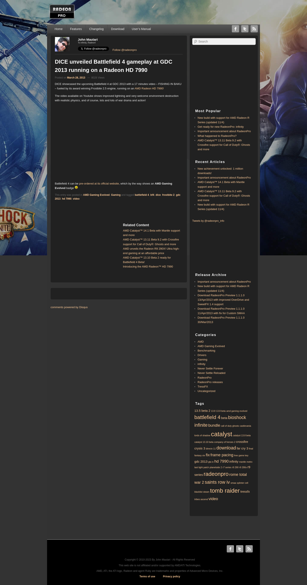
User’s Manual (141, 29)
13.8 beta (220, 411)
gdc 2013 (201, 461)
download (226, 448)
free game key (241, 455)
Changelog (96, 29)
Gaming (116, 194)
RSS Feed (254, 28)
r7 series (227, 467)
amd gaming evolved (236, 411)
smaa (233, 483)
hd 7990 (67, 198)
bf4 (152, 194)
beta (224, 418)
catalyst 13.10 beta (203, 442)
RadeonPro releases (210, 382)
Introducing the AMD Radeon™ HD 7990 (148, 266)
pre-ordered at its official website (99, 183)
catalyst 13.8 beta (242, 435)
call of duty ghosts (230, 426)
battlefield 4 (142, 194)
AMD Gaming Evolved (96, 194)
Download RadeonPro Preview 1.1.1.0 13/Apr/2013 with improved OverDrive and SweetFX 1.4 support (223, 300)
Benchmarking (206, 350)
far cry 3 (242, 448)
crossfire (242, 441)
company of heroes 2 (224, 442)
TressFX (203, 386)
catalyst (221, 434)
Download (117, 29)
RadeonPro (205, 377)
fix (208, 455)
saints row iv (217, 482)
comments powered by (69, 307)
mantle (242, 462)
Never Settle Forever (210, 368)
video (76, 198)
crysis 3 (199, 448)
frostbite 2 (168, 194)
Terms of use (147, 576)
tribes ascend (201, 499)
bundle (214, 425)
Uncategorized (206, 391)
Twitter (244, 28)
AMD (201, 341)
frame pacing (222, 455)
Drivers (202, 355)
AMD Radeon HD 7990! (149, 88)
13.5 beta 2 (202, 410)
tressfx (245, 491)
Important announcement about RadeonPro (224, 131)
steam (206, 492)
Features (76, 29)
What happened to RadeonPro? (217, 135)
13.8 (213, 411)
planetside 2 (216, 467)
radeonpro (216, 474)
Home (59, 29)
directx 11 (211, 448)
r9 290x (243, 467)
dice (158, 194)
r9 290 (235, 467)
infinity (201, 364)
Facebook (235, 28)
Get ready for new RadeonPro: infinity (221, 126)
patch (206, 467)
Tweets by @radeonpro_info (208, 220)
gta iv (211, 462)
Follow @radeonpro (125, 49)
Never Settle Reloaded (211, 373)
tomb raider (225, 490)
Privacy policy (171, 576)
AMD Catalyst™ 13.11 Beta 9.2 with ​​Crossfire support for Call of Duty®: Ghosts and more (224, 145)
